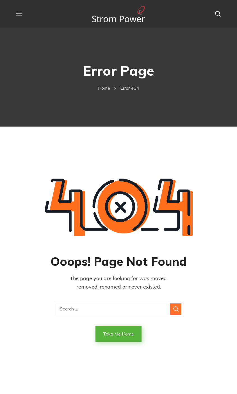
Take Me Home (118, 334)
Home (104, 88)
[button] (218, 14)
